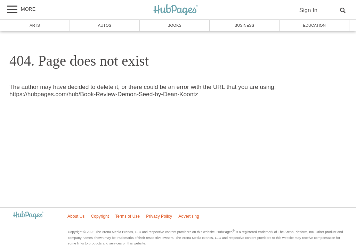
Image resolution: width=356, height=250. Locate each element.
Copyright (100, 216)
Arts (35, 25)
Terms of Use (127, 216)
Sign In (308, 10)
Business (244, 25)
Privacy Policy (159, 216)
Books (174, 25)
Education (314, 25)
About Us (75, 216)
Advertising (188, 216)
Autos (104, 25)
